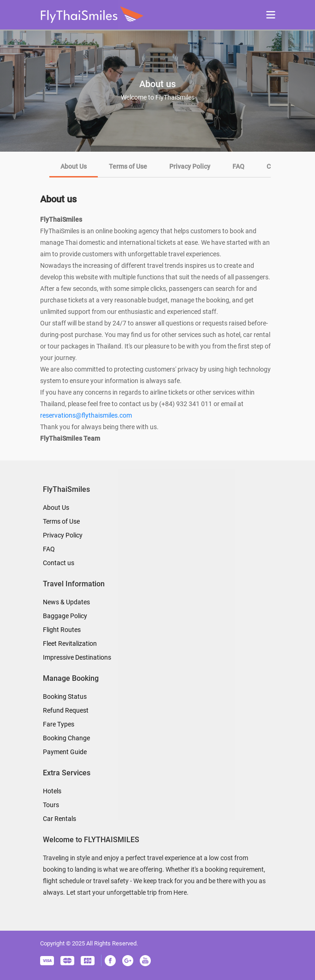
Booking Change (66, 738)
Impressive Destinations (77, 657)
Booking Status (65, 696)
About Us (56, 507)
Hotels (52, 791)
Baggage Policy (65, 616)
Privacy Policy (63, 535)
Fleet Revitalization (70, 643)
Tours (51, 805)
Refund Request (66, 710)
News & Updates (66, 602)
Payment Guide (65, 752)
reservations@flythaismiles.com (86, 415)
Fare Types (58, 724)
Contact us (58, 563)
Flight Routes (62, 629)
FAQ (49, 549)
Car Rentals (59, 818)
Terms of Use (61, 521)
